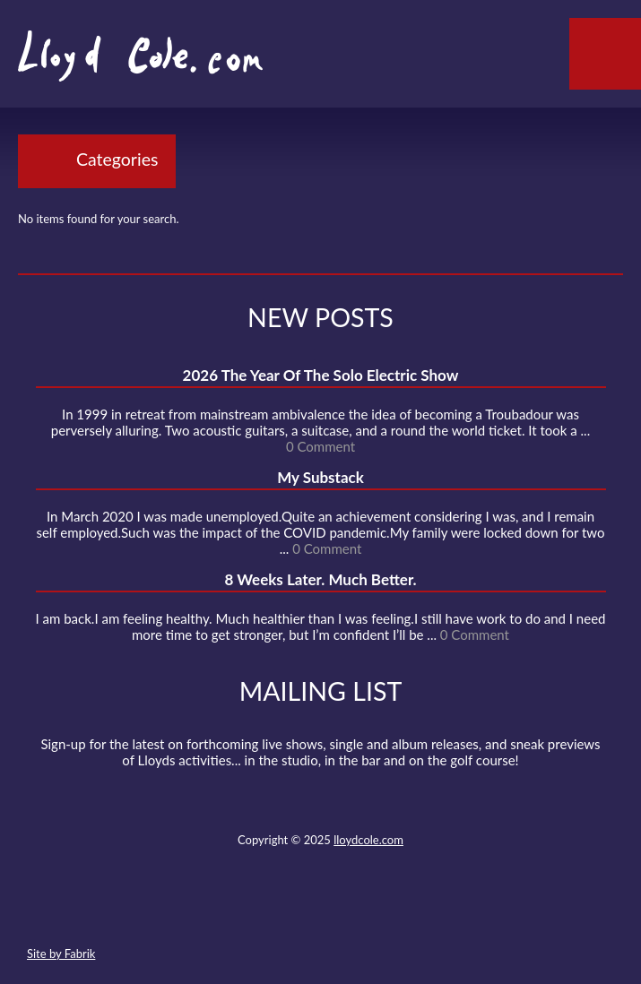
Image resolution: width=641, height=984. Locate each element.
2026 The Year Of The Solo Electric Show (321, 375)
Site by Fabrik (61, 953)
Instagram (384, 911)
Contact (221, 911)
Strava (351, 911)
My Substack (320, 477)
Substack (417, 911)
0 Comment (320, 446)
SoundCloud (319, 911)
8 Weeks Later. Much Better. (320, 579)
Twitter (254, 911)
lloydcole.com (368, 840)
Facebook (287, 911)
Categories (117, 159)
